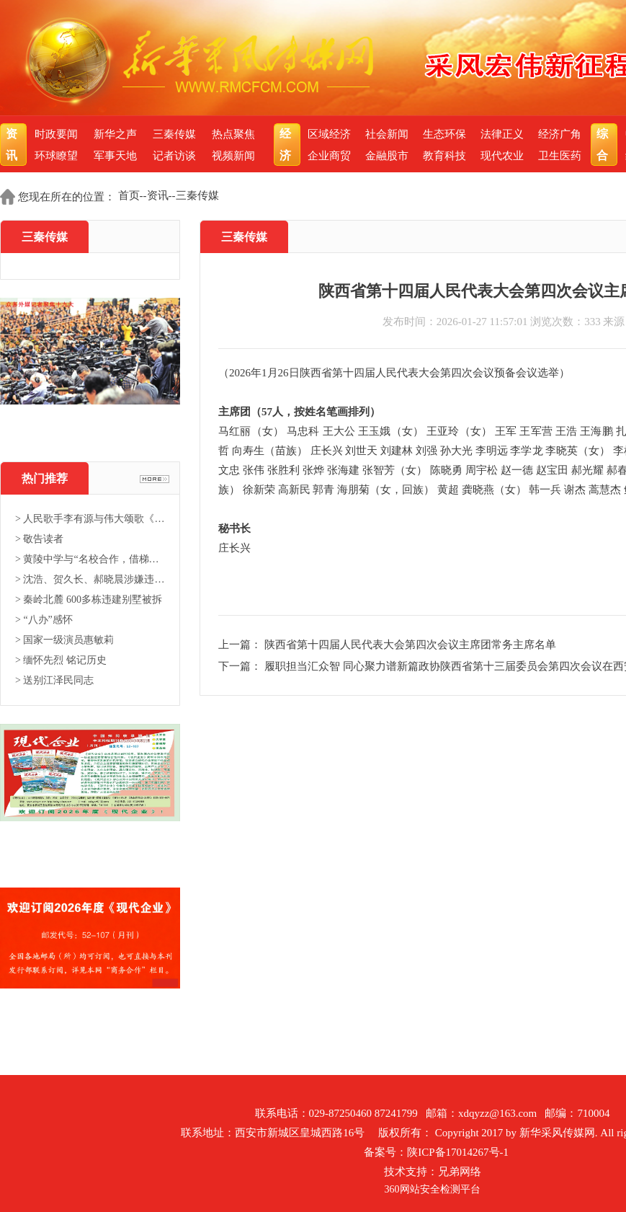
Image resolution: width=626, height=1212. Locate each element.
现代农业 (502, 156)
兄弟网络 (459, 1171)
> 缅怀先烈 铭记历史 (61, 660)
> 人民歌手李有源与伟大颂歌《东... (90, 518)
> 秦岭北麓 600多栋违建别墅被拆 (88, 599)
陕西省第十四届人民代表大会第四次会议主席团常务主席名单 (410, 644)
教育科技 (444, 156)
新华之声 (115, 134)
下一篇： (241, 666)
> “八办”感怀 (44, 619)
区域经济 (329, 134)
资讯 (13, 145)
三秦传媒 (174, 134)
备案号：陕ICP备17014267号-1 (436, 1152)
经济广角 (559, 134)
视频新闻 (233, 156)
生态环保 (444, 134)
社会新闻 (386, 134)
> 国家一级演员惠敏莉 (64, 639)
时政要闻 (56, 134)
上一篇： (241, 644)
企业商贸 (329, 156)
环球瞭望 (56, 156)
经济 (287, 145)
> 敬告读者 (39, 539)
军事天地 (115, 156)
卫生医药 (559, 156)
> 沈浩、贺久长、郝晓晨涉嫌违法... (90, 579)
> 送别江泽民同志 (54, 680)
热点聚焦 (233, 134)
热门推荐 (45, 478)
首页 (129, 195)
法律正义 (502, 134)
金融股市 (386, 156)
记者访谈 (174, 156)
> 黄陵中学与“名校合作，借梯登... (90, 559)
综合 (604, 145)
